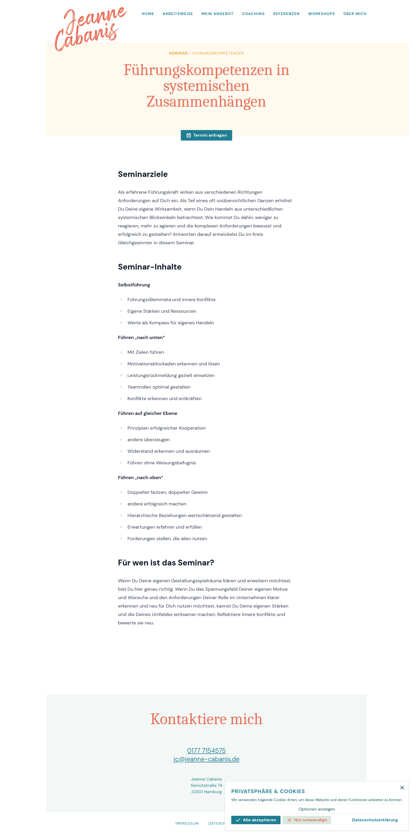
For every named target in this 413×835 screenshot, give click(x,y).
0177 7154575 (206, 751)
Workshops (321, 13)
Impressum (187, 823)
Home (148, 13)
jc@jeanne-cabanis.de (206, 759)
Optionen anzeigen (316, 809)
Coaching (253, 13)
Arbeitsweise (178, 13)
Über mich (355, 13)
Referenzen (286, 13)
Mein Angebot (217, 13)
